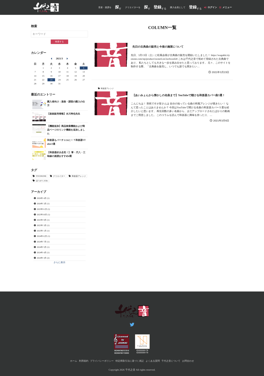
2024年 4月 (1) (44, 260)
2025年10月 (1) (44, 218)
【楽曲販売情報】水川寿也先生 (64, 114)
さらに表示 (59, 271)
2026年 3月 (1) (44, 206)
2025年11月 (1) (44, 212)
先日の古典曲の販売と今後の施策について (161, 47)
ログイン (211, 7)
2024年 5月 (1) (44, 254)
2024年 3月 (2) (44, 266)
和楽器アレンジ (108, 88)
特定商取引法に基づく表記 (129, 360)
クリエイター (62, 176)
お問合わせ (192, 360)
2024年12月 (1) (44, 242)
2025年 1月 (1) (44, 236)
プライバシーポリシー (99, 360)
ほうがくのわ (67, 181)
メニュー (227, 7)
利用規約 (80, 360)
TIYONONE (42, 176)
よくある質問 (154, 360)
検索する (59, 42)
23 (51, 80)
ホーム (69, 360)
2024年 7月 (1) (44, 248)
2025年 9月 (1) (44, 224)
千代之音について (174, 360)
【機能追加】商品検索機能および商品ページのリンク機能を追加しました (66, 130)
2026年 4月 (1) (44, 200)
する (157, 7)
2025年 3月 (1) (44, 230)
